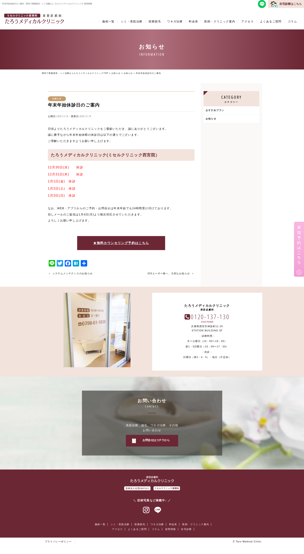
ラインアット (158, 510)
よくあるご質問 (271, 21)
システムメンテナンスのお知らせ (73, 273)
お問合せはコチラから (156, 440)
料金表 (193, 21)
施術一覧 (108, 21)
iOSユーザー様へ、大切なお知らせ (168, 273)
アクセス (247, 21)
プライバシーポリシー (58, 541)
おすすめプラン (215, 110)
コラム (292, 21)
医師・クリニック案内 (219, 21)
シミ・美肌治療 (131, 21)
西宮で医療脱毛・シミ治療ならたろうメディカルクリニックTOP (75, 73)
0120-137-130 (210, 316)
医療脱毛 (155, 21)
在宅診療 (186, 529)
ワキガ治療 (175, 21)
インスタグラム (146, 510)
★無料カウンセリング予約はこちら (121, 243)
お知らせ (116, 73)
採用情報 (170, 529)
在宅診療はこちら (290, 3)
